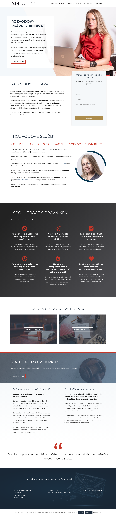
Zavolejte (99, 3)
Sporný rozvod (33, 329)
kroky (64, 163)
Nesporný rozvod (83, 329)
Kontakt (89, 3)
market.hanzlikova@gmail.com (59, 493)
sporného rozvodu (23, 180)
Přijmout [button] (81, 512)
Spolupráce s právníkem (58, 3)
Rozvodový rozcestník (74, 3)
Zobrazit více (97, 512)
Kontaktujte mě (18, 61)
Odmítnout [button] (89, 512)
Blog (83, 3)
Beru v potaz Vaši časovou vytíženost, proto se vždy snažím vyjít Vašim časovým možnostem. (24, 246)
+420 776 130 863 (54, 490)
